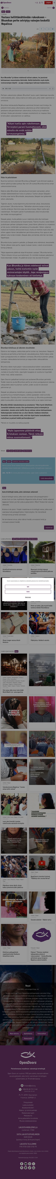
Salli (28, 587)
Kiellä (28, 592)
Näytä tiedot (28, 597)
